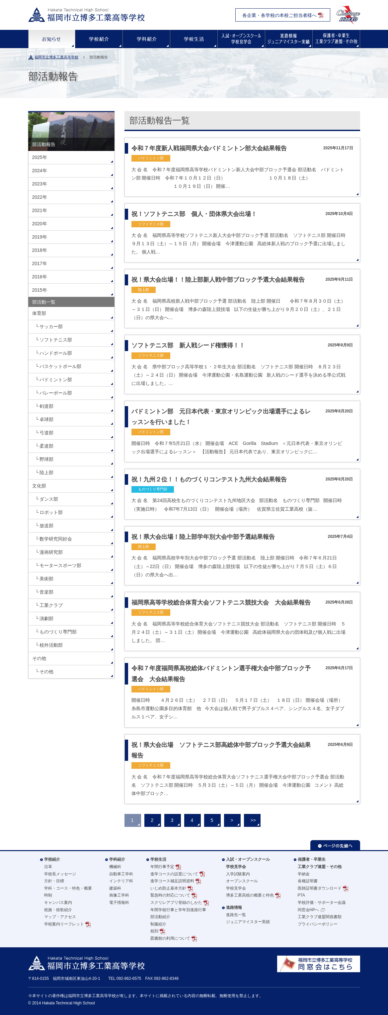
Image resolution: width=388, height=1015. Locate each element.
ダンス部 (48, 499)
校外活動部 (51, 645)
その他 (39, 658)
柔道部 (46, 446)
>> (253, 820)
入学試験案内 (238, 874)
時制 (48, 895)
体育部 (39, 313)
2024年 (39, 170)
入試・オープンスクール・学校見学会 (241, 39)
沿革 (48, 866)
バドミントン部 (55, 379)
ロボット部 (51, 512)
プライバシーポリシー (318, 924)
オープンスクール (242, 881)
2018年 (39, 250)
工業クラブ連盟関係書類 (320, 916)
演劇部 (46, 618)
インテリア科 (121, 881)
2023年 (39, 183)
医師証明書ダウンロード (320, 888)
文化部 (39, 485)
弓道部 (46, 432)
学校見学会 (236, 888)
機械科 (115, 866)
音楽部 (46, 592)
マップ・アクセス (60, 916)
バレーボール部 (55, 393)
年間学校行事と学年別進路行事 (178, 909)
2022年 (39, 197)
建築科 (115, 888)
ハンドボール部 (55, 353)
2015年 (39, 290)
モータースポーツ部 (60, 565)
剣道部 (46, 406)
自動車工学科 (121, 874)
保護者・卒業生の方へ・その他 (336, 39)
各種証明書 (308, 881)
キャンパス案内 (58, 902)
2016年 (39, 276)
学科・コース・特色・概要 (68, 888)
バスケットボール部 (60, 366)
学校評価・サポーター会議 (322, 902)
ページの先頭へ (335, 845)
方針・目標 (54, 881)
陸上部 (46, 472)
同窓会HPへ (308, 909)
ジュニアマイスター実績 (248, 921)
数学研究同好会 (55, 539)
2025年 (39, 157)
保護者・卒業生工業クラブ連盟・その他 (320, 863)
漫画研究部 (51, 552)
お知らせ (52, 39)
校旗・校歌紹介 (58, 909)
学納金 (304, 874)
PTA (301, 895)
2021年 (39, 210)
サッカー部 (51, 326)
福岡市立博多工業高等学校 (56, 57)
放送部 (46, 525)
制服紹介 (158, 924)
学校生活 (193, 39)
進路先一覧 (236, 914)
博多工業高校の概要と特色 (250, 895)
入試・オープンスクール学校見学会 (248, 863)
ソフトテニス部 (55, 339)
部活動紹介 (160, 916)
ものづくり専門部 (58, 631)
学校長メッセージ (60, 874)
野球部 (46, 459)
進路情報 (288, 39)
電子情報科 (119, 902)
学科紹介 (146, 39)
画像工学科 (119, 895)
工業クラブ (51, 605)
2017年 (39, 263)
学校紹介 (98, 39)
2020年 (39, 223)
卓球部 (46, 419)
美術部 (46, 578)
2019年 (39, 237)
